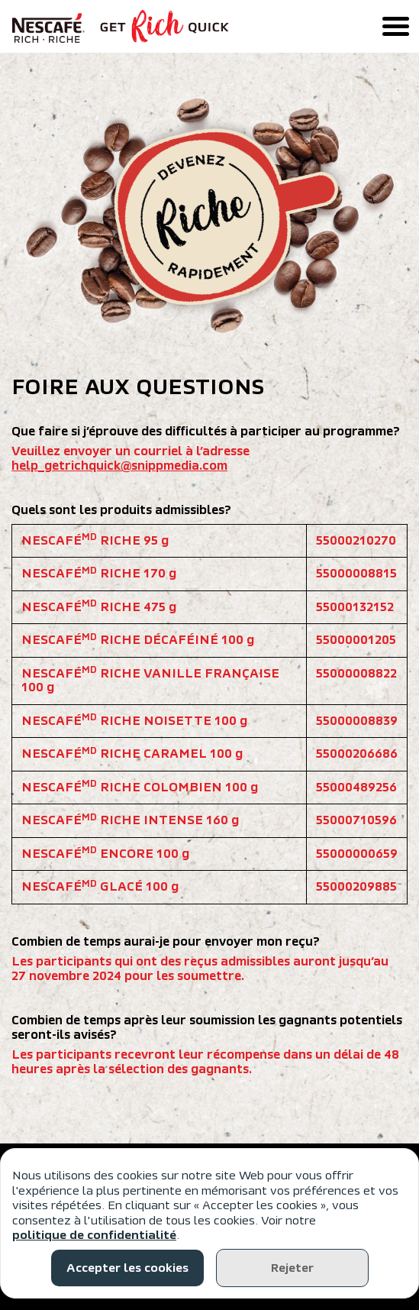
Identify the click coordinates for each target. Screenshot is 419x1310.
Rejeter (292, 1268)
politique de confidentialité (94, 1235)
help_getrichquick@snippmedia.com (119, 466)
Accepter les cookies (127, 1268)
